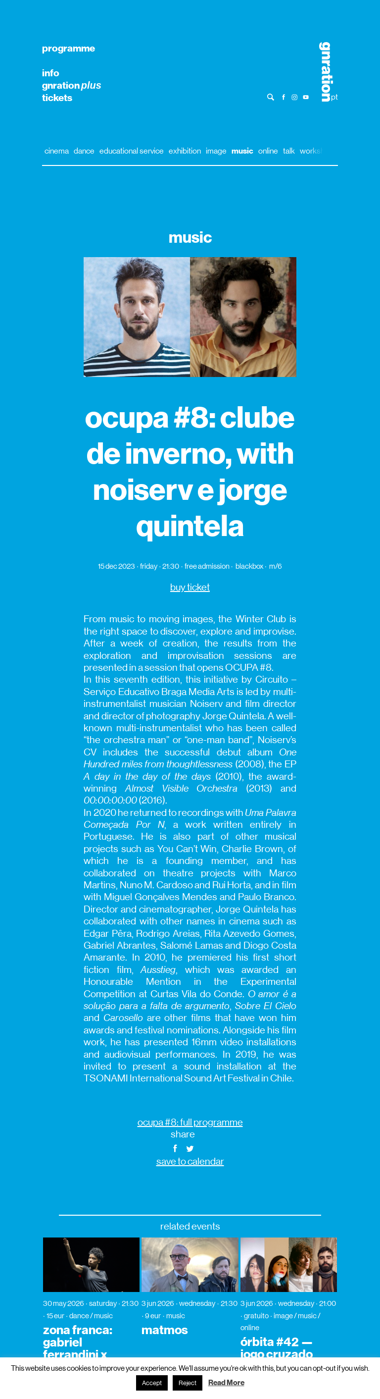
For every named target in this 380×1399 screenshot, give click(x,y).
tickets (57, 98)
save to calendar (190, 1161)
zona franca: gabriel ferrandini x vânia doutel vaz (77, 1355)
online (268, 151)
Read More (226, 1382)
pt (334, 97)
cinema (57, 151)
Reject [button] (187, 1383)
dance (84, 151)
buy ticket (190, 587)
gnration (71, 85)
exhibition (185, 151)
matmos (165, 1330)
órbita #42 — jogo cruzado (276, 1348)
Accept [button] (152, 1383)
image (216, 151)
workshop (316, 151)
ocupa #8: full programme (190, 1122)
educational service (131, 151)
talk (289, 151)
